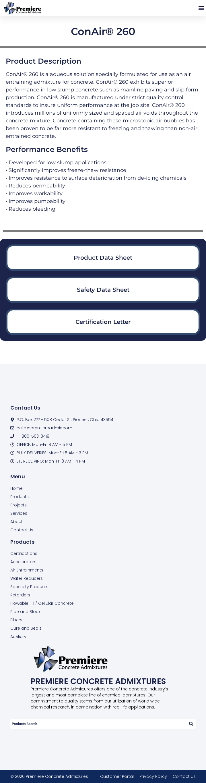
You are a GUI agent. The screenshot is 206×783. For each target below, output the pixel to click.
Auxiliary (18, 636)
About (16, 521)
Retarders (20, 595)
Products (19, 497)
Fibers (16, 620)
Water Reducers (26, 578)
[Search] (191, 724)
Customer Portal (117, 776)
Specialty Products (29, 587)
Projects (18, 505)
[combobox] (98, 724)
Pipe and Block (25, 611)
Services (18, 513)
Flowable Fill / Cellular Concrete (42, 603)
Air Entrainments (26, 570)
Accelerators (23, 562)
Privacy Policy (153, 776)
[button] (201, 8)
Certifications (23, 553)
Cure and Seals (26, 628)
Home (16, 488)
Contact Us (21, 530)
